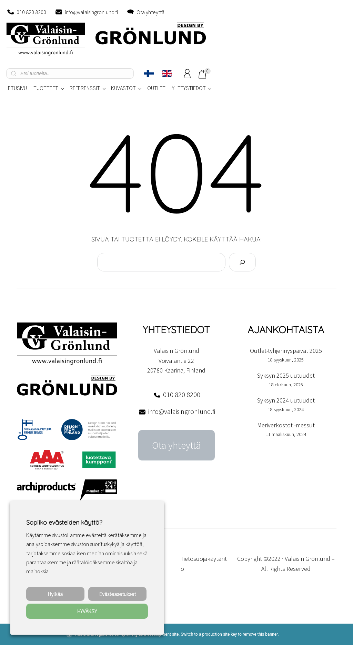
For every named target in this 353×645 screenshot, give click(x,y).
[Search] (242, 262)
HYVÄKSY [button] (87, 611)
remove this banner (260, 634)
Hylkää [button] (55, 594)
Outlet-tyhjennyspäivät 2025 (286, 351)
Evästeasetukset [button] (117, 594)
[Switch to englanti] (167, 73)
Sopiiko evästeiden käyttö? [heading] (64, 522)
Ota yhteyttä (150, 12)
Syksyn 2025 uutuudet (286, 375)
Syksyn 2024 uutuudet (286, 400)
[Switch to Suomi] (149, 73)
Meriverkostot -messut (286, 425)
